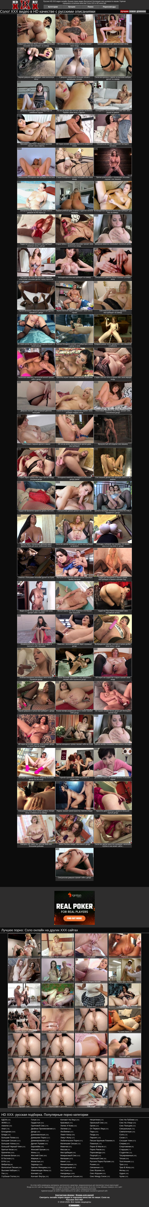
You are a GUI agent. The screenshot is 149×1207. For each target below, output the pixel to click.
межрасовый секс (68, 1155)
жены (33, 1152)
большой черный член (11, 1146)
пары (92, 1132)
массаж (63, 1149)
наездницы (65, 1173)
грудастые (35, 1123)
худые (122, 1173)
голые (33, 1120)
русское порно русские (100, 1161)
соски (122, 1138)
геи (2, 1173)
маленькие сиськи (68, 1143)
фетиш (122, 1170)
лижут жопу (65, 1138)
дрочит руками (37, 1143)
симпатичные (125, 1132)
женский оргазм (38, 1149)
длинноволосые (38, 1135)
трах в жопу (125, 1167)
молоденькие (66, 1167)
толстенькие (124, 1161)
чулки (122, 1176)
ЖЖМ (4, 1123)
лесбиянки (65, 1132)
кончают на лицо (68, 1120)
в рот (3, 1161)
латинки (64, 1129)
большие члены (8, 1143)
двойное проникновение (42, 1129)
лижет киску (65, 1135)
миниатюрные (66, 1164)
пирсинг (93, 1138)
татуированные (126, 1155)
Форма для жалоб (85, 1195)
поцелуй (93, 1155)
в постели (6, 1158)
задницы (35, 1164)
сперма (122, 1143)
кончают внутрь (38, 1176)
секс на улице (125, 1123)
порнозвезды (96, 1152)
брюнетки (5, 1152)
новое (132, 11)
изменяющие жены (39, 1170)
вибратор (5, 1164)
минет (63, 1161)
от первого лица (97, 1129)
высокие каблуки (9, 1170)
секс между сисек (98, 1176)
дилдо (33, 1132)
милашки (64, 1158)
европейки (35, 1146)
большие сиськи (8, 1140)
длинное (141, 11)
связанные (95, 1167)
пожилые (94, 1143)
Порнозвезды (109, 7)
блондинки (6, 1132)
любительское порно (69, 1140)
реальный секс (96, 1158)
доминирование (38, 1140)
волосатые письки (9, 1167)
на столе (64, 1170)
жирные (34, 1158)
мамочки (64, 1146)
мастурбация (66, 1152)
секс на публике (127, 1120)
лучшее (124, 11)
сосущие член (125, 1140)
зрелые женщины (39, 1167)
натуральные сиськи (69, 1176)
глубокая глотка (8, 1176)
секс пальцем (125, 1126)
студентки (123, 1152)
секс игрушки (96, 1173)
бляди (4, 1135)
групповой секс (38, 1126)
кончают (34, 1173)
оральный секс (97, 1123)
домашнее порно (38, 1138)
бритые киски (7, 1149)
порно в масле (97, 1146)
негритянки (95, 1120)
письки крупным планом (101, 1140)
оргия (92, 1126)
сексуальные (125, 1129)
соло (121, 1135)
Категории (53, 7)
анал (3, 1129)
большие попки (8, 1138)
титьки (122, 1158)
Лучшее (71, 7)
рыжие (93, 1164)
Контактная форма (64, 1195)
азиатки (4, 1126)
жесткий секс (37, 1155)
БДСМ (4, 1120)
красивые (64, 1123)
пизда (92, 1135)
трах (121, 1164)
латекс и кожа (66, 1126)
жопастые (35, 1161)
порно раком (95, 1149)
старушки (123, 1149)
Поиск (90, 7)
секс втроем (95, 1170)
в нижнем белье (8, 1155)
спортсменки (125, 1146)
